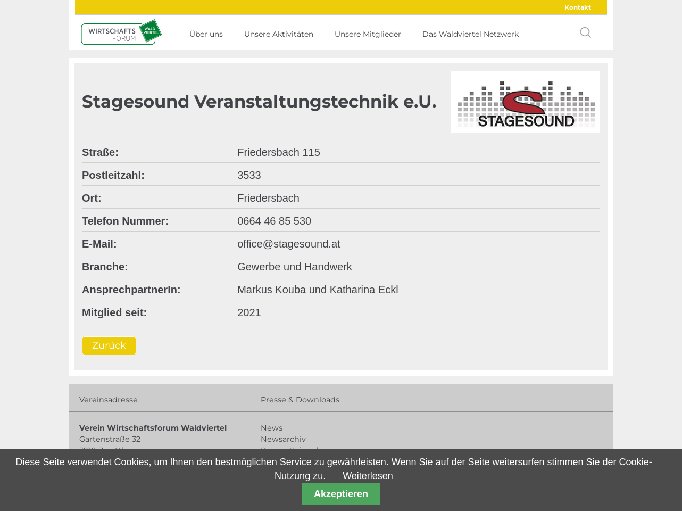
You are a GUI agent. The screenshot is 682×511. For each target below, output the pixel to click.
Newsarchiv (283, 439)
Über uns (206, 34)
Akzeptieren (341, 494)
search (585, 32)
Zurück (109, 346)
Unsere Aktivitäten (278, 34)
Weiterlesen (368, 476)
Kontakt (577, 7)
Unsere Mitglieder (368, 34)
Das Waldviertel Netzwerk (470, 34)
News (271, 428)
